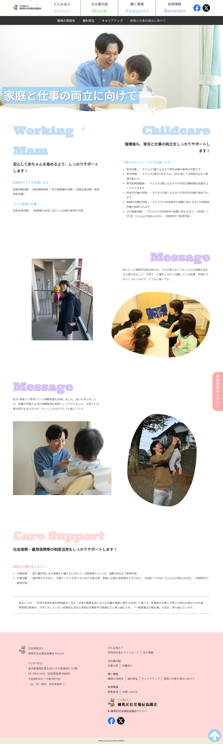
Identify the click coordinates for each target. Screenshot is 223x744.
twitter (206, 8)
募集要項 (113, 692)
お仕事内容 (114, 661)
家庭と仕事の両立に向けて (148, 20)
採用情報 (113, 687)
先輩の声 (113, 665)
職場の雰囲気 (66, 20)
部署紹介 (127, 665)
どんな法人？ (115, 648)
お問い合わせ (130, 692)
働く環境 (113, 674)
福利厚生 (88, 20)
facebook (197, 8)
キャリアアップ (112, 20)
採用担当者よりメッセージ (123, 652)
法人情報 (148, 652)
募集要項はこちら (218, 391)
